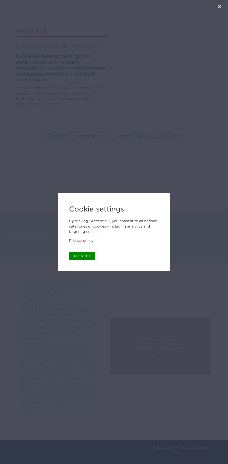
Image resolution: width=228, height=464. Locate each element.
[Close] (221, 7)
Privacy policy (81, 240)
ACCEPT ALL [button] (82, 256)
